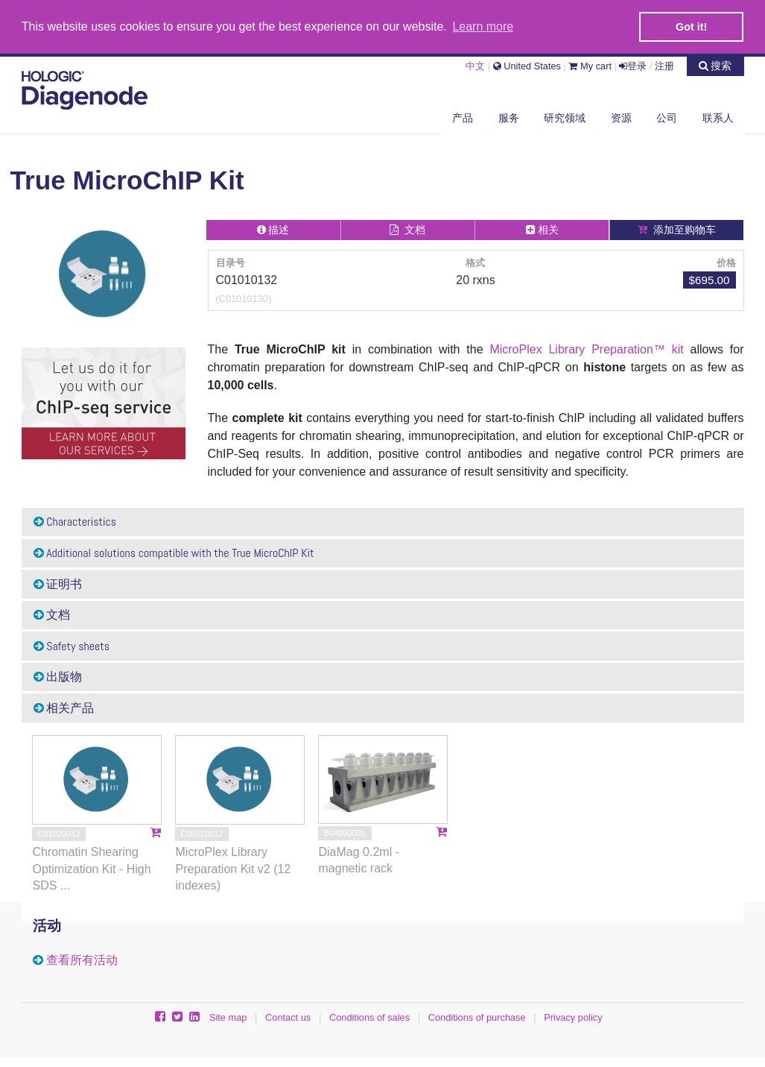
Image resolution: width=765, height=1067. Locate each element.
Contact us (288, 1016)
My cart (590, 65)
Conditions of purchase (477, 1016)
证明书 (58, 583)
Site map (228, 1016)
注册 (664, 65)
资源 (621, 117)
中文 (475, 65)
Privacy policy (573, 1016)
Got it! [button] (691, 27)
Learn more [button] (482, 26)
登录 (633, 65)
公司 (666, 117)
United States (527, 65)
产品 (462, 117)
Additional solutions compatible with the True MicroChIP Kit (174, 552)
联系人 (718, 117)
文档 (52, 614)
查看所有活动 (82, 959)
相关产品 (64, 707)
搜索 (715, 65)
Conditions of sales (369, 1016)
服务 (508, 117)
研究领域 (564, 117)
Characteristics (75, 521)
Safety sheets (72, 645)
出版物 (58, 676)
